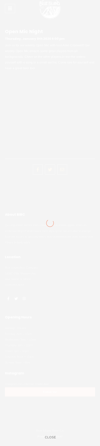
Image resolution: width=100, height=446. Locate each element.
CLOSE (50, 437)
